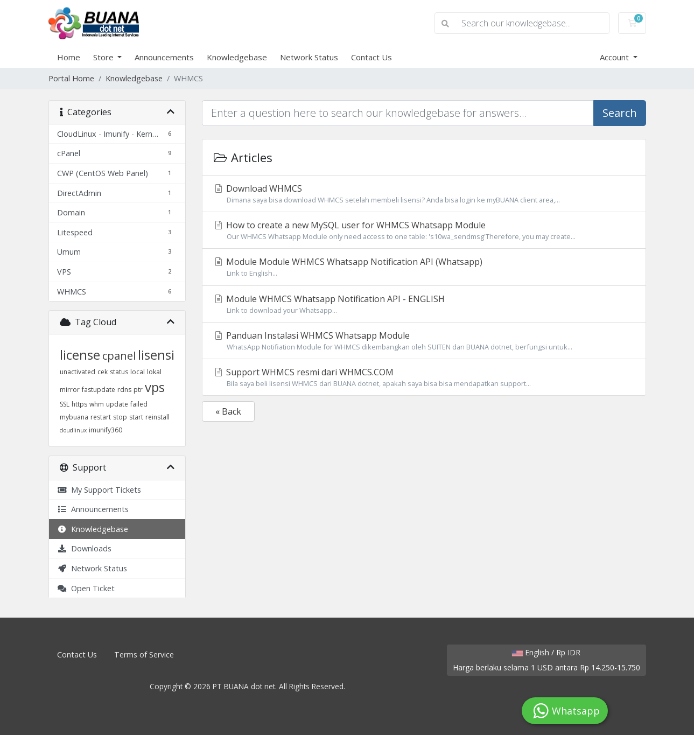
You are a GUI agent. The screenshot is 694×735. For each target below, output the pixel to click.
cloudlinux (73, 430)
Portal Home (71, 78)
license (80, 354)
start (136, 417)
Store (104, 57)
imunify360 (105, 430)
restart (100, 417)
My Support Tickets (99, 490)
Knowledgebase (237, 57)
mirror (70, 389)
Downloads (84, 548)
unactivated (77, 371)
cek (102, 371)
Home (68, 57)
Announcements (164, 57)
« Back (228, 411)
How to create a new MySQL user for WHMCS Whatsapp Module (424, 230)
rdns (124, 389)
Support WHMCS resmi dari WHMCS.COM (424, 377)
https (79, 404)
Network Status (309, 57)
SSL (64, 404)
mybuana (74, 417)
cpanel (119, 355)
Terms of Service (144, 654)
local (137, 371)
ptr (138, 389)
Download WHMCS (424, 194)
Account (615, 57)
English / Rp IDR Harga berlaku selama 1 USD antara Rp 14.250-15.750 (546, 660)
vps (155, 387)
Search (619, 113)
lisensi (156, 354)
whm (96, 404)
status (119, 371)
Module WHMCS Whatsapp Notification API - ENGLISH (424, 304)
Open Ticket (86, 588)
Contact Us (371, 57)
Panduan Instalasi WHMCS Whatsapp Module (424, 341)
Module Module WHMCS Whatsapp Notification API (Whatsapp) (424, 267)
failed (139, 404)
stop (120, 417)
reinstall (157, 417)
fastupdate (98, 389)
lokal (154, 371)
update (117, 404)
